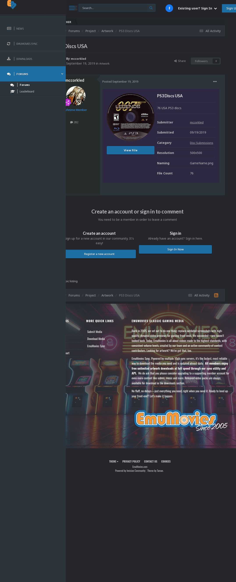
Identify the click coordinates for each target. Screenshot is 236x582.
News (76, 361)
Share (180, 61)
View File (153, 150)
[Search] (117, 8)
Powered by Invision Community (141, 508)
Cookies (177, 499)
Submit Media (112, 361)
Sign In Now (181, 279)
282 (96, 122)
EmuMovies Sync (113, 375)
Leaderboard (80, 375)
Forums (77, 368)
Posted (142, 81)
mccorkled (101, 58)
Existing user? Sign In (197, 8)
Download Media (113, 368)
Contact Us (79, 389)
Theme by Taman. (166, 508)
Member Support (82, 382)
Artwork (127, 63)
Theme (124, 499)
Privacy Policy (142, 499)
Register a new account (116, 283)
